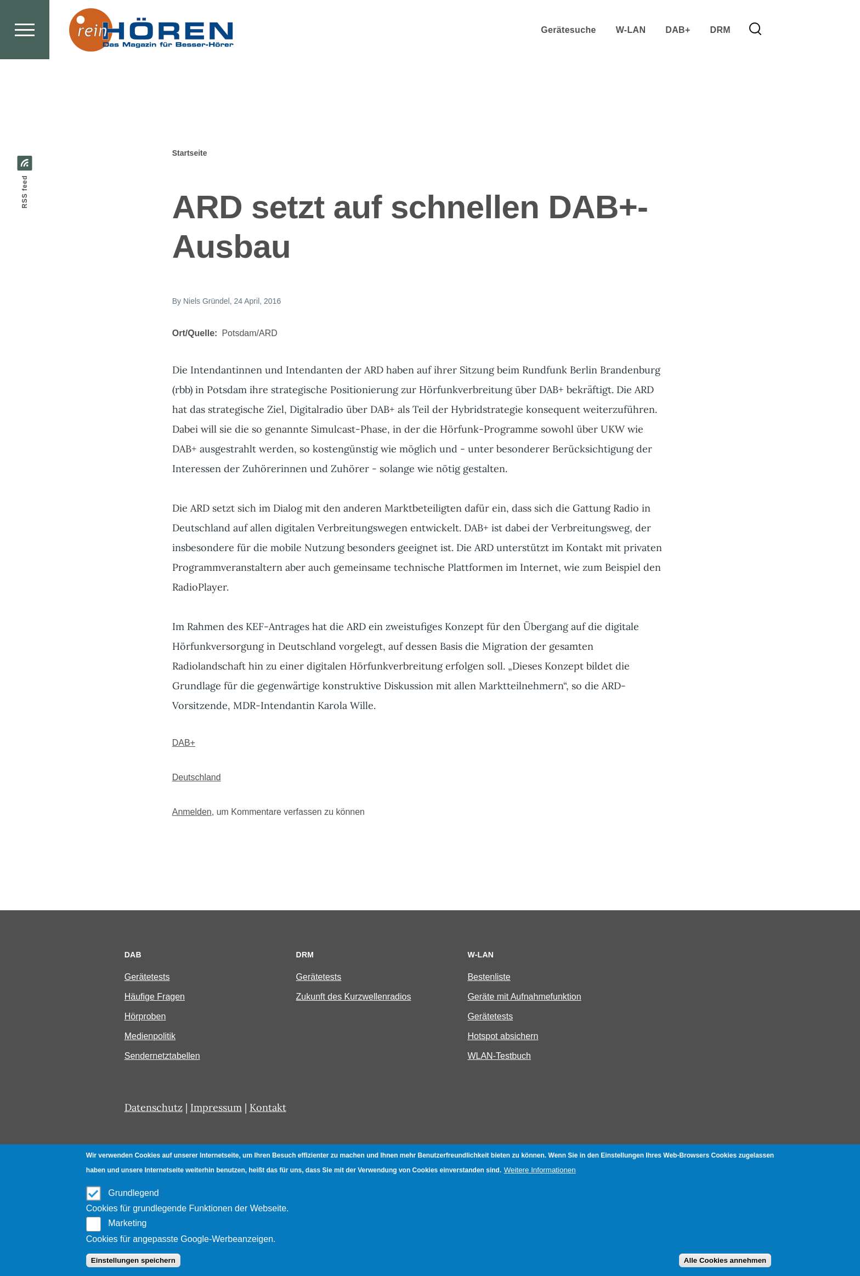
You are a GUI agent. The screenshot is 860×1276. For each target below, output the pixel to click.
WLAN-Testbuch (499, 1056)
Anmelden (192, 812)
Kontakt (268, 1108)
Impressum (216, 1108)
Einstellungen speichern (133, 1260)
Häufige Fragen (155, 997)
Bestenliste (488, 977)
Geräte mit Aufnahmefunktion (524, 997)
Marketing (127, 1223)
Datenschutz (154, 1108)
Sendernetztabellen (162, 1056)
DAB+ (183, 743)
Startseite (189, 153)
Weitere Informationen (540, 1170)
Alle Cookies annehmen (725, 1260)
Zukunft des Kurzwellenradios (353, 997)
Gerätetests (147, 977)
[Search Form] (755, 69)
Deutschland (196, 777)
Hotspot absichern (502, 1036)
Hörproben (145, 1017)
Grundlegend (133, 1193)
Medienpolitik (150, 1036)
